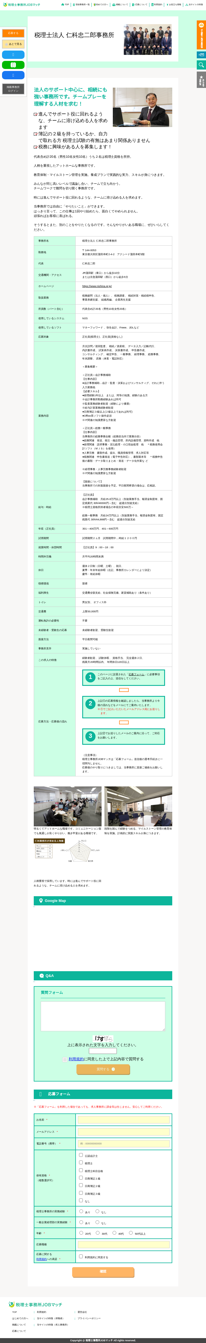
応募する (13, 33)
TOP (67, 4)
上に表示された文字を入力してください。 (102, 1045)
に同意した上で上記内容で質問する (106, 1059)
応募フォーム (136, 674)
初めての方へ (102, 4)
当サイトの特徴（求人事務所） (53, 1324)
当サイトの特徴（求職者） (51, 1318)
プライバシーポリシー (89, 1318)
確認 (103, 1271)
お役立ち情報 (175, 4)
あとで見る (15, 44)
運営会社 (82, 1312)
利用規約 (158, 4)
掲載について (122, 4)
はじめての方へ (20, 1318)
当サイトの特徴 (196, 4)
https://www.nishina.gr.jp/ (97, 286)
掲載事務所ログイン (13, 89)
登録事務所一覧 (83, 4)
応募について (141, 4)
